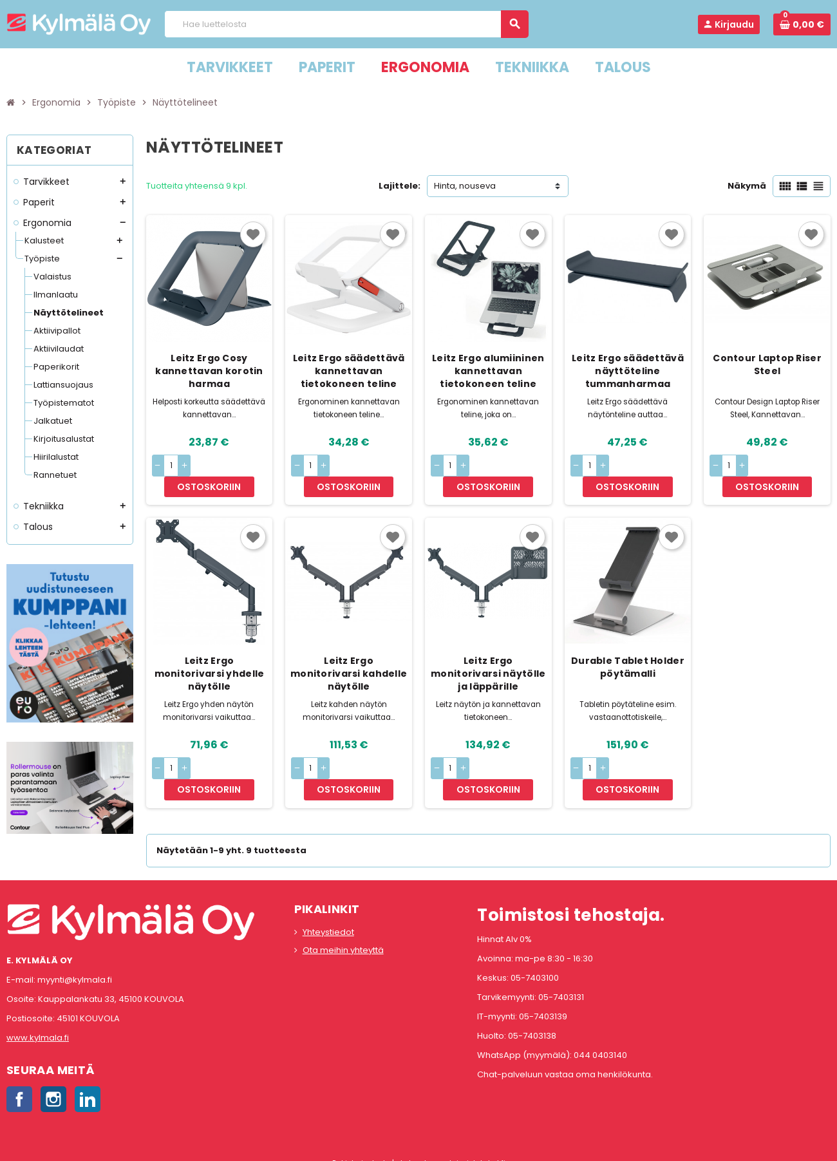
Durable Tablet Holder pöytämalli (627, 646)
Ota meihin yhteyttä (343, 936)
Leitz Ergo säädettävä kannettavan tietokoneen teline (349, 371)
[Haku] (346, 24)
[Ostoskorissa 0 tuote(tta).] (802, 24)
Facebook (19, 1085)
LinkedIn (87, 1085)
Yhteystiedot (328, 918)
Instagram (53, 1085)
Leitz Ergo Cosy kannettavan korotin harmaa (209, 371)
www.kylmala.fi (37, 1023)
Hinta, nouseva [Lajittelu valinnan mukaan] (465, 186)
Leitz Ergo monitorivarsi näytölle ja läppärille (488, 652)
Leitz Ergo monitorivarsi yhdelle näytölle (210, 652)
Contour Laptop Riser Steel (767, 364)
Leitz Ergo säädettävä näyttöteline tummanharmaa (628, 371)
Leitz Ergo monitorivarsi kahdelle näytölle (348, 652)
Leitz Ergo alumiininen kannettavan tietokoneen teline (488, 371)
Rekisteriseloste (361, 1149)
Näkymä (747, 186)
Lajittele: (399, 186)
